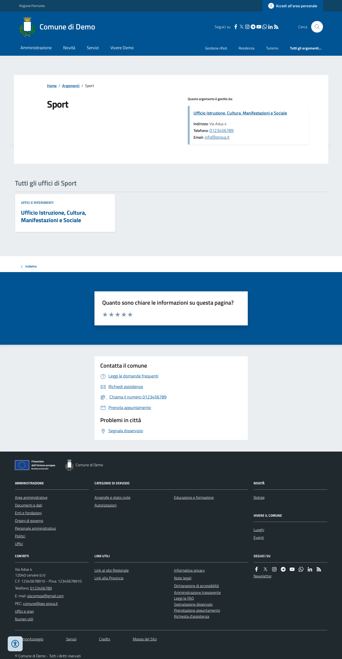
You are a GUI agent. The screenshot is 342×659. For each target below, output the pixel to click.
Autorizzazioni (105, 505)
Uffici (19, 544)
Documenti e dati (28, 505)
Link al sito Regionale (111, 570)
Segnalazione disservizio (193, 604)
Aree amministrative (31, 497)
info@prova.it (217, 137)
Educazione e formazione (194, 497)
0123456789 (221, 130)
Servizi (93, 47)
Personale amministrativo (35, 528)
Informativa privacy (189, 570)
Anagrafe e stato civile (112, 497)
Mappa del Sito (145, 639)
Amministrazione (36, 47)
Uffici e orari (24, 611)
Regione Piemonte (32, 5)
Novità (69, 47)
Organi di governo (29, 520)
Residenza (247, 48)
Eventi (259, 537)
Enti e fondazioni (28, 513)
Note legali (182, 578)
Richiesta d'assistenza (191, 616)
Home (52, 86)
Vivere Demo (122, 47)
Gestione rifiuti (216, 48)
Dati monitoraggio (29, 639)
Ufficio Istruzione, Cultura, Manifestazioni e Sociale (240, 113)
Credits (104, 639)
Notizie (259, 497)
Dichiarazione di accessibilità (196, 586)
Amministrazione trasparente (197, 592)
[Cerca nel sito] (315, 27)
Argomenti (71, 86)
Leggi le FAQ (184, 598)
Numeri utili (24, 619)
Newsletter (263, 576)
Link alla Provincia (108, 578)
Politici (20, 536)
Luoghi (259, 530)
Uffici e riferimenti (37, 202)
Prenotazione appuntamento (197, 610)
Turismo (272, 48)
